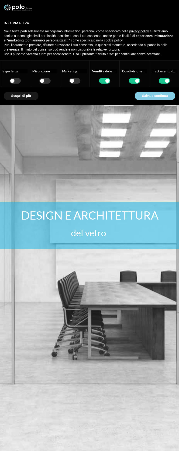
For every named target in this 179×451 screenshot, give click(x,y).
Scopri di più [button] (21, 96)
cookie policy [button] (113, 40)
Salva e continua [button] (155, 96)
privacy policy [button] (139, 31)
